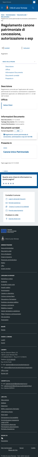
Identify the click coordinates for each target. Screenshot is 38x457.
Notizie (3, 330)
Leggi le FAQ (5, 422)
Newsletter (4, 441)
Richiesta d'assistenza (7, 429)
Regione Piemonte (7, 2)
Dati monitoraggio (6, 448)
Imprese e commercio (7, 305)
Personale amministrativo (9, 260)
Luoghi (3, 340)
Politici (3, 263)
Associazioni (4, 320)
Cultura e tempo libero (8, 296)
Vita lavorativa (5, 317)
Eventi (3, 343)
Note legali (4, 414)
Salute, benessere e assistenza (10, 311)
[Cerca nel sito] (32, 8)
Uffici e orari (4, 370)
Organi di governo (6, 257)
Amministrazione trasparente (10, 420)
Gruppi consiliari (6, 268)
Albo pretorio (5, 400)
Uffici (2, 266)
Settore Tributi (7, 105)
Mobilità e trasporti (7, 308)
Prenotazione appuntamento (10, 427)
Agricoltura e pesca (7, 279)
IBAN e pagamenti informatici (10, 409)
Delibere (3, 403)
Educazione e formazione (8, 299)
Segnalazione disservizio (8, 424)
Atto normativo (5, 17)
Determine (4, 406)
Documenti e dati (21, 15)
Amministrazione (10, 15)
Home (2, 15)
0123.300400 (11, 359)
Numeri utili (4, 373)
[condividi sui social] (5, 48)
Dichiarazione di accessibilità (9, 417)
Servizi (5, 148)
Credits (33, 448)
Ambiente (4, 281)
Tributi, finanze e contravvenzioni (11, 314)
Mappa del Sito (12, 450)
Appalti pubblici (5, 287)
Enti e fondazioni (6, 254)
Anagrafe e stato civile (8, 284)
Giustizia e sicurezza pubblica (9, 302)
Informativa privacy (7, 412)
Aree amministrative (7, 248)
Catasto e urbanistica (7, 293)
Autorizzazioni (5, 290)
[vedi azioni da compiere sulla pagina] (25, 48)
